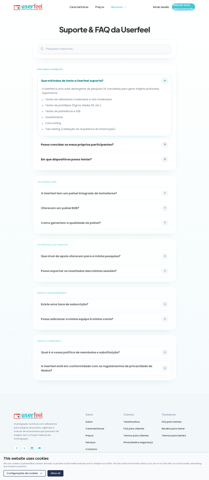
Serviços (90, 442)
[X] (24, 448)
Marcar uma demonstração (183, 6)
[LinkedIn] (32, 448)
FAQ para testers (172, 421)
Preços (99, 7)
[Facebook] (17, 448)
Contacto (91, 449)
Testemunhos (132, 421)
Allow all (55, 473)
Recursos (118, 7)
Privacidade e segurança (138, 442)
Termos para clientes (136, 435)
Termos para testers (174, 435)
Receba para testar (173, 428)
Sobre (88, 421)
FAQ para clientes (134, 428)
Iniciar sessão (161, 7)
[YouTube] (39, 448)
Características (79, 7)
